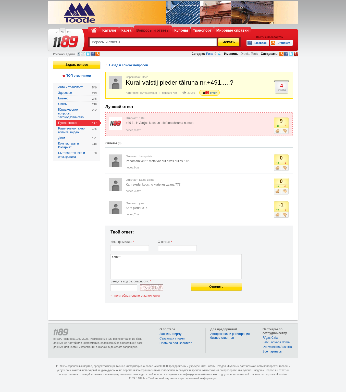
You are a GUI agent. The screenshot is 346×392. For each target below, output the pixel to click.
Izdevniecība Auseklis (277, 347)
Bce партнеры (272, 351)
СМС (78, 54)
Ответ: (176, 266)
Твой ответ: (122, 232)
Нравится (277, 131)
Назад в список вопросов (128, 65)
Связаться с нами (171, 338)
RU (62, 32)
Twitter (88, 54)
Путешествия (77, 123)
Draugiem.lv (97, 54)
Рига (209, 54)
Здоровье (77, 93)
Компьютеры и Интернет (77, 145)
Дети (77, 138)
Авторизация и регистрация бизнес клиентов (230, 335)
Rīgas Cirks (270, 337)
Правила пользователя (175, 343)
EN (68, 32)
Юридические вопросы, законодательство (77, 113)
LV (56, 32)
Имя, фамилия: (122, 242)
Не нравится (285, 131)
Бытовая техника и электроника (77, 155)
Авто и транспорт (77, 87)
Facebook (93, 54)
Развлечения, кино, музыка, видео (77, 130)
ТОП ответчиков (78, 75)
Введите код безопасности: (130, 281)
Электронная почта (83, 54)
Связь (77, 104)
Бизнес (77, 98)
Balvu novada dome (276, 342)
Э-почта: (165, 242)
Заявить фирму (170, 334)
